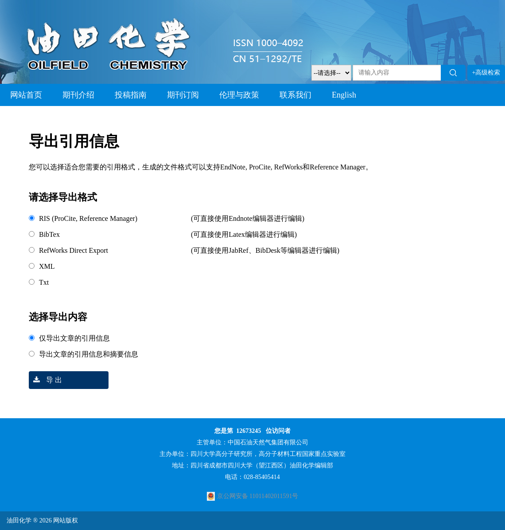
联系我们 (295, 94)
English (344, 94)
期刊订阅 (183, 94)
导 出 (45, 380)
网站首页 (26, 94)
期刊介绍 (78, 94)
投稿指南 (131, 94)
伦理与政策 (239, 94)
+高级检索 (486, 72)
